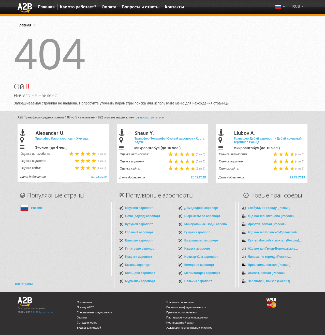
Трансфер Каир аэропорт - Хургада (61, 138)
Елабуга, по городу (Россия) (269, 208)
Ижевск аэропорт (197, 248)
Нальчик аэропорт (198, 281)
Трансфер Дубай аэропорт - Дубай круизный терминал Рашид (268, 140)
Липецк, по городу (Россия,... (270, 256)
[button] (298, 6)
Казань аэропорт (138, 265)
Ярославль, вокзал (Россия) (269, 265)
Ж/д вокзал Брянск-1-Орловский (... (274, 232)
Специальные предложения (94, 312)
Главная (46, 7)
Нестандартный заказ (180, 322)
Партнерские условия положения (187, 317)
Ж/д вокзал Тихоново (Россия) (271, 216)
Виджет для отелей (89, 327)
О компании (84, 302)
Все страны (24, 284)
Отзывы (82, 317)
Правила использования (181, 312)
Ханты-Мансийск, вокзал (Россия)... (275, 240)
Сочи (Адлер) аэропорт (142, 216)
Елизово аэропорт (139, 240)
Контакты (174, 7)
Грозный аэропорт (139, 232)
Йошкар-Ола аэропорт (201, 256)
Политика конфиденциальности (186, 307)
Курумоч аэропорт (139, 224)
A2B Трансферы (43, 312)
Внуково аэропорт (139, 208)
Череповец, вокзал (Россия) (269, 281)
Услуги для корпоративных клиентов (189, 327)
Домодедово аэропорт (201, 208)
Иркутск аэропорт (138, 256)
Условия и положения (180, 302)
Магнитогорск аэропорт (202, 273)
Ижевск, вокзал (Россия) (266, 273)
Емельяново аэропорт (201, 240)
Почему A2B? (85, 307)
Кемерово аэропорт (199, 265)
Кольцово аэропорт (140, 273)
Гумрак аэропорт (197, 232)
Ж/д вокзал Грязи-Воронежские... (273, 248)
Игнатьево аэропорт (140, 248)
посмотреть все (152, 117)
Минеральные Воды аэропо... (206, 224)
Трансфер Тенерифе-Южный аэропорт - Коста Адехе (169, 140)
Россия (36, 208)
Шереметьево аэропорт (202, 216)
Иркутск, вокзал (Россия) (267, 224)
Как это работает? (78, 7)
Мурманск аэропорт (140, 281)
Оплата (109, 7)
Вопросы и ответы (141, 7)
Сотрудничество (87, 322)
